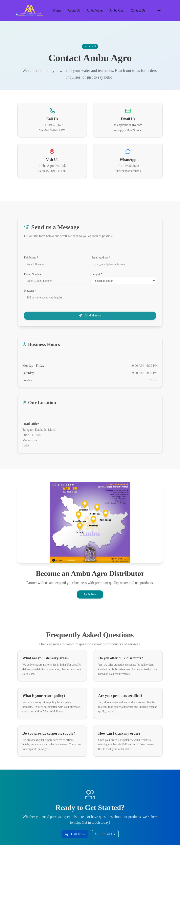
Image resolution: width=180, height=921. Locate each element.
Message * (30, 290)
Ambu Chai (116, 10)
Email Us (105, 834)
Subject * (97, 274)
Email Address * (101, 257)
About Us (74, 10)
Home (57, 10)
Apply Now (90, 594)
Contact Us (138, 10)
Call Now (75, 834)
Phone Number (32, 274)
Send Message (90, 315)
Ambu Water (95, 10)
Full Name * (31, 257)
